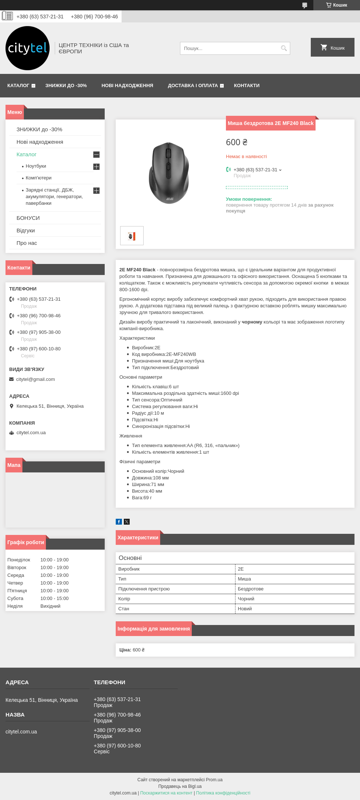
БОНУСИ (28, 218)
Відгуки (26, 230)
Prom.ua (214, 779)
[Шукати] (283, 48)
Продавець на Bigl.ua (180, 786)
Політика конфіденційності (223, 793)
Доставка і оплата (193, 85)
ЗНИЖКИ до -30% (66, 85)
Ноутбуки (36, 166)
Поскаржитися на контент (166, 793)
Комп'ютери (38, 178)
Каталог (18, 85)
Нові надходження (127, 85)
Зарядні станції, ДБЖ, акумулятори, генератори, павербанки (54, 196)
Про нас (27, 243)
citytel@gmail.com (35, 379)
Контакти (247, 85)
